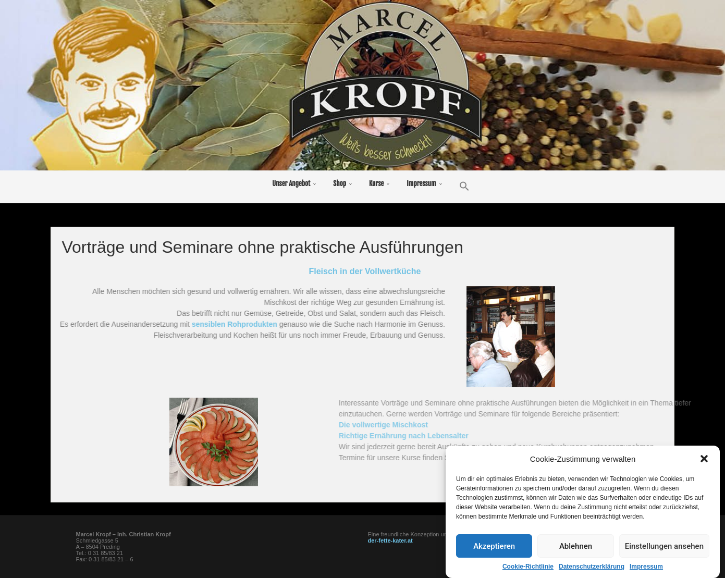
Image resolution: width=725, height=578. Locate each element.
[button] (704, 467)
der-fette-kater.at (390, 540)
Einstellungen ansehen (664, 554)
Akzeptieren (494, 554)
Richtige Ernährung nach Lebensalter (521, 436)
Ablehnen (575, 554)
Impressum (421, 183)
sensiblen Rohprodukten (192, 324)
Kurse (376, 183)
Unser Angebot (291, 183)
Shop (339, 183)
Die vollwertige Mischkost (501, 425)
